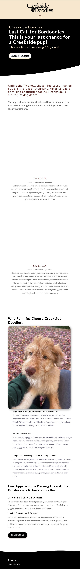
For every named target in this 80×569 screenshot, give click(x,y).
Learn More (17, 427)
